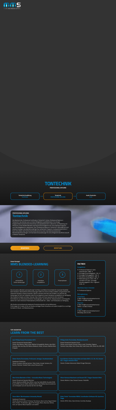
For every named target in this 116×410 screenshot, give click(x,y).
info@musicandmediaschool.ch (91, 311)
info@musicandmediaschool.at (90, 305)
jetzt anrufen (87, 313)
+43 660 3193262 (87, 306)
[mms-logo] (12, 6)
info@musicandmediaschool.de (91, 299)
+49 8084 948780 (87, 300)
